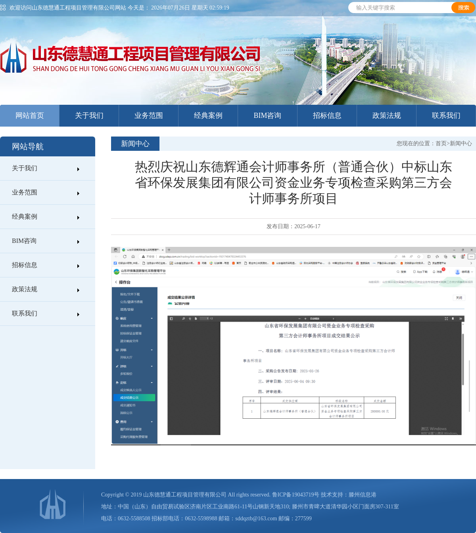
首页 (441, 143)
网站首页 (29, 115)
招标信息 (327, 115)
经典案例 (208, 115)
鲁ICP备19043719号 (296, 495)
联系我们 (446, 115)
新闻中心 (461, 143)
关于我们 (89, 115)
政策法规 (386, 115)
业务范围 (148, 115)
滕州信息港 (362, 495)
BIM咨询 (267, 115)
